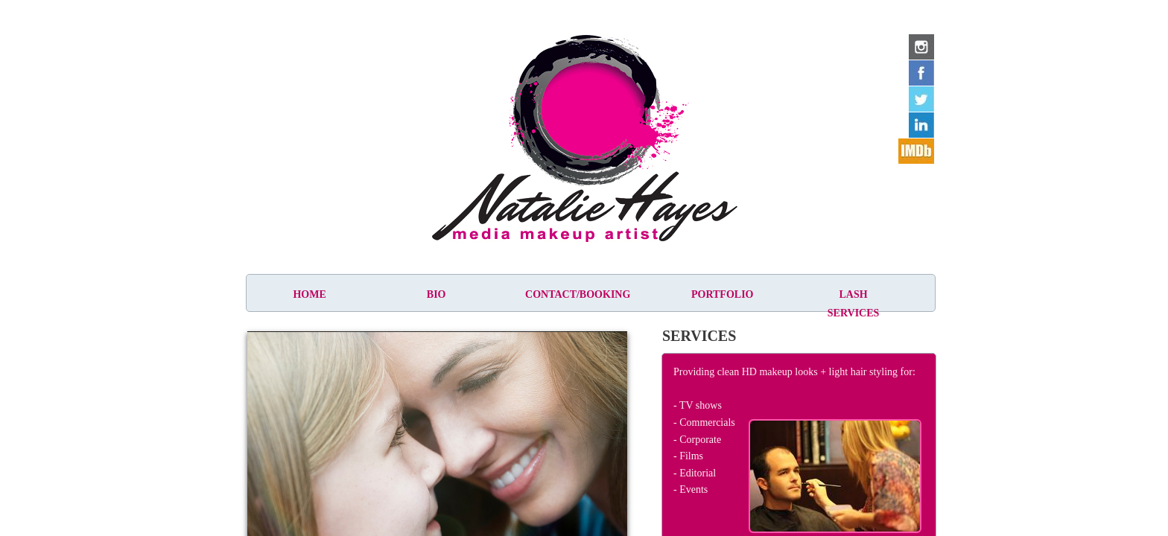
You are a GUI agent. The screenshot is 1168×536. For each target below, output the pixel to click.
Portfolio (722, 294)
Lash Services (854, 304)
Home (309, 294)
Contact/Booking (577, 294)
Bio (436, 294)
